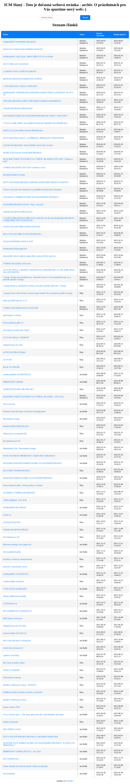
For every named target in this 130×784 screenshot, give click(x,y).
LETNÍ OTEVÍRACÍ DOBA (14, 352)
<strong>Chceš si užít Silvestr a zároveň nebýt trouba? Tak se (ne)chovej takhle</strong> (38, 293)
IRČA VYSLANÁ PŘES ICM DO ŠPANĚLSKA (22, 234)
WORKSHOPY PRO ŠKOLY (14, 508)
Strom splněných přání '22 (13, 323)
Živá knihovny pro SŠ (11, 441)
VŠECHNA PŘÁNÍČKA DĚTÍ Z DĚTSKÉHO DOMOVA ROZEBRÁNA (32, 101)
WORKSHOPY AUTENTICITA (15, 574)
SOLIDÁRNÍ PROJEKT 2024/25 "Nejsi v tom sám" (23, 204)
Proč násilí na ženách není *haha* (16, 330)
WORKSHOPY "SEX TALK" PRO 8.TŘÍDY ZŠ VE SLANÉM (28, 57)
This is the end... (9, 404)
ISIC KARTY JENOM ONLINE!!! (16, 471)
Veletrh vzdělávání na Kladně (14, 596)
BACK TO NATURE (11, 367)
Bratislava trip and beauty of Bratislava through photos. (24, 411)
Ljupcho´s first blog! (11, 655)
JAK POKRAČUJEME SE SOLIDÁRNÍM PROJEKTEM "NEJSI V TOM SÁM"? (35, 116)
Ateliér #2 (7, 515)
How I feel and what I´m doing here (17, 641)
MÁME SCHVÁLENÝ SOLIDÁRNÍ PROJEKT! (22, 153)
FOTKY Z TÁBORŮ (11, 670)
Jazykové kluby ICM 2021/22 (14, 633)
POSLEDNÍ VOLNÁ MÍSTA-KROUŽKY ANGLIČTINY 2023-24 (29, 256)
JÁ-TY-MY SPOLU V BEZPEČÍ (16, 338)
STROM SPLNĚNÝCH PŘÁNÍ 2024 (17, 108)
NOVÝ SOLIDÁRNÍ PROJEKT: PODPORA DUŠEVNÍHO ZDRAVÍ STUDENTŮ (35, 182)
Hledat (85, 17)
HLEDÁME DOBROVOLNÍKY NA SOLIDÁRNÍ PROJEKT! (27, 478)
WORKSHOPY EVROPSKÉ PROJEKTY (19, 42)
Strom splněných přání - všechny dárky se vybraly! (23, 485)
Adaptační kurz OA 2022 (12, 345)
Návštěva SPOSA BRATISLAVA (16, 426)
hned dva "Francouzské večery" (15, 567)
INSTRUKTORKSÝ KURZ (14, 175)
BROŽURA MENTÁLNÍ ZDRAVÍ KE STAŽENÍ (22, 79)
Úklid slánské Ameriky (12, 678)
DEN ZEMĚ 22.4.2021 (12, 729)
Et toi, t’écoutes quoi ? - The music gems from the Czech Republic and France (33, 714)
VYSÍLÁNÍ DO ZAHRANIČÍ (15, 589)
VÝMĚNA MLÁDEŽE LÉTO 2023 (17, 264)
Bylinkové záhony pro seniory (15, 700)
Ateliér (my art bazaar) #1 (13, 648)
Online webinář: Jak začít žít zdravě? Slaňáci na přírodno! (25, 766)
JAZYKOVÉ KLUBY (11, 522)
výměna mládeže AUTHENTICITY (17, 374)
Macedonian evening (11, 419)
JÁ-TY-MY (7, 360)
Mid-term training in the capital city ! (17, 544)
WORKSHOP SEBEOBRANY (15, 249)
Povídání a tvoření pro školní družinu (17, 559)
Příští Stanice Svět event (12, 618)
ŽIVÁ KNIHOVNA (11, 759)
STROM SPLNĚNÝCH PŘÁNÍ (15, 530)
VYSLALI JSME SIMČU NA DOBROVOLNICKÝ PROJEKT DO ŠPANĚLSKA (35, 123)
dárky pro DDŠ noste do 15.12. (15, 301)
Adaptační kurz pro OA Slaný (14, 626)
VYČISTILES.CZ (10, 604)
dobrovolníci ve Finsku (12, 315)
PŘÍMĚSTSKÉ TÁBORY (13, 382)
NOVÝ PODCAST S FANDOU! (16, 64)
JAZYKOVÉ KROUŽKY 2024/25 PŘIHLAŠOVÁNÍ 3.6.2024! (28, 145)
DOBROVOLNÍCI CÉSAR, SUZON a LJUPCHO (22, 692)
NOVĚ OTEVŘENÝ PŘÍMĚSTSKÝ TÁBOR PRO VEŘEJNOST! (29, 456)
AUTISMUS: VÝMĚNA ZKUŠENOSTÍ (19, 493)
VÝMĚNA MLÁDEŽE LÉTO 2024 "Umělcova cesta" (24, 167)
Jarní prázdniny (9, 774)
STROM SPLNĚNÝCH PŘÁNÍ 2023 (17, 212)
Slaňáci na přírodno (10, 722)
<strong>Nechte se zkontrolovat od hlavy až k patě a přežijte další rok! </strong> (34, 286)
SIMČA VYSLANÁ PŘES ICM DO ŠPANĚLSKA (23, 131)
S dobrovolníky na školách (13, 581)
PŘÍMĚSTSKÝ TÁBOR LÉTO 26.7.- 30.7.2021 (22, 751)
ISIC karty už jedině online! (14, 663)
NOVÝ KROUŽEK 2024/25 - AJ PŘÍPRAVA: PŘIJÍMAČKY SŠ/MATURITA (33, 138)
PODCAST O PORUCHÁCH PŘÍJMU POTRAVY (23, 49)
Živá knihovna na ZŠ (11, 537)
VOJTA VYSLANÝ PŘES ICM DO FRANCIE (21, 227)
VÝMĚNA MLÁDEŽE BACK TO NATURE (20, 308)
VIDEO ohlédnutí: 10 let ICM (15, 500)
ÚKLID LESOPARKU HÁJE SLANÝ (18, 241)
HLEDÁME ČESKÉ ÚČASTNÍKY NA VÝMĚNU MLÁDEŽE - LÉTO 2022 (33, 397)
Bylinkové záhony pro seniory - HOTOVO (19, 685)
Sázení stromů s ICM (11, 707)
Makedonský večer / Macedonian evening (19, 448)
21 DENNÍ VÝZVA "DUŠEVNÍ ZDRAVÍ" (20, 71)
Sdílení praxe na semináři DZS (15, 434)
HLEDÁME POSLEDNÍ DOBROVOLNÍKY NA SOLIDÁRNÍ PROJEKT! (32, 463)
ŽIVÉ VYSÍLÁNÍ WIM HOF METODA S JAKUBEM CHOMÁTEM (30, 737)
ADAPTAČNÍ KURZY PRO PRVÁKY (18, 389)
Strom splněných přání (12, 552)
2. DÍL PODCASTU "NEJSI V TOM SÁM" (20, 86)
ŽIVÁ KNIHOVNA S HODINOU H (17, 611)
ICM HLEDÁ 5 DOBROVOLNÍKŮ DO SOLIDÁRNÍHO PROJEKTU (31, 197)
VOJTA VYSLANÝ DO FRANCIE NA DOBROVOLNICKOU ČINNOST (32, 190)
